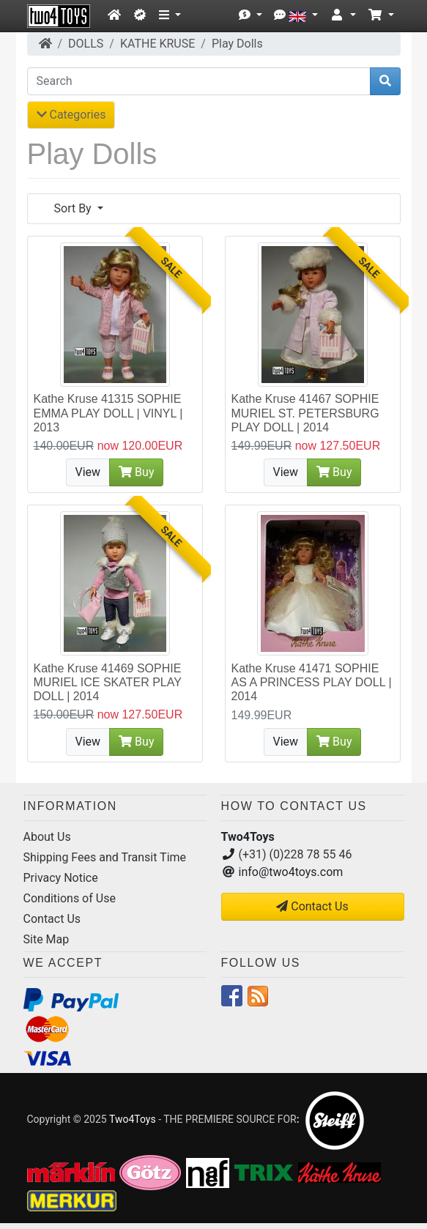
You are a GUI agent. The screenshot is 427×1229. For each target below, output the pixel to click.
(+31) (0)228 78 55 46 (295, 854)
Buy (136, 472)
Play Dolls (237, 44)
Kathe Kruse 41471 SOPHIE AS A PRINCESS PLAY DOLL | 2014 (311, 682)
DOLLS (85, 44)
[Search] (199, 81)
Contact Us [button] (312, 906)
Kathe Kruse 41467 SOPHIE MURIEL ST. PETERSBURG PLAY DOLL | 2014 (305, 413)
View (88, 472)
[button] (170, 15)
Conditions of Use (69, 898)
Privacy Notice (60, 878)
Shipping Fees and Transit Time (105, 857)
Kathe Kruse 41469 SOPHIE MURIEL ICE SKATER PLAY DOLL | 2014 (108, 682)
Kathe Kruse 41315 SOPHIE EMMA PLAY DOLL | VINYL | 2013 (108, 413)
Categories (71, 115)
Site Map (46, 939)
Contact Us (52, 919)
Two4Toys (132, 1119)
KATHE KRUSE (157, 44)
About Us (47, 837)
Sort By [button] (74, 208)
